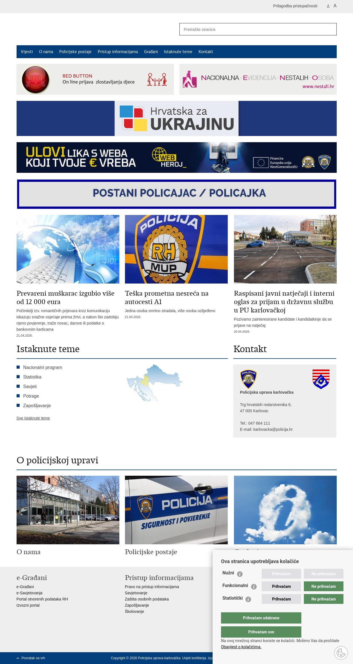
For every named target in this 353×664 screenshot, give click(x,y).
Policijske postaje (75, 51)
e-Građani (25, 586)
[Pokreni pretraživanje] (330, 29)
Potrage (31, 396)
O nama (46, 51)
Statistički (232, 609)
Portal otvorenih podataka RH (42, 599)
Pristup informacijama (118, 51)
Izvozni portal (28, 605)
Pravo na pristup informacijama (152, 586)
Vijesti (27, 51)
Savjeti (30, 386)
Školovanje (134, 611)
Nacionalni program (42, 367)
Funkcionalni (235, 596)
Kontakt (206, 51)
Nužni (228, 584)
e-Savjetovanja (30, 593)
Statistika (32, 377)
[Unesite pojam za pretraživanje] (250, 29)
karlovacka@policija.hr (273, 429)
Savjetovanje (136, 593)
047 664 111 (259, 423)
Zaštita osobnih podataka (147, 599)
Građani (151, 51)
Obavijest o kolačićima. (241, 647)
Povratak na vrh (33, 658)
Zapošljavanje (37, 405)
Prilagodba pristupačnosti (295, 6)
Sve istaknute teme (33, 418)
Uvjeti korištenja (194, 658)
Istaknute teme (178, 51)
